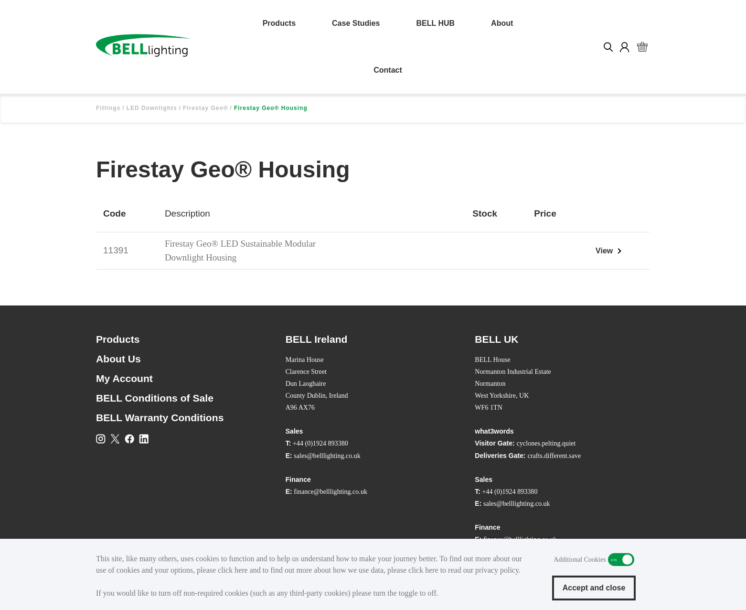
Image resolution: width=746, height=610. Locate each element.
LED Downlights (152, 108)
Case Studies (356, 23)
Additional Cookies (621, 559)
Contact (387, 70)
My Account (124, 378)
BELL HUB (435, 23)
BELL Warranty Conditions (160, 417)
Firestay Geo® (205, 108)
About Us (118, 358)
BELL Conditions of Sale (154, 397)
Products (279, 23)
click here (233, 570)
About (502, 23)
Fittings (108, 108)
